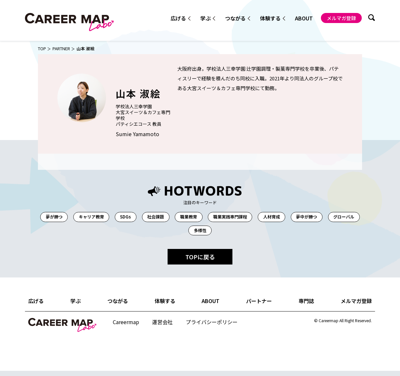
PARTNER (63, 48)
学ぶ (205, 18)
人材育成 (298, 217)
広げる (177, 18)
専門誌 (306, 306)
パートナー (259, 306)
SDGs (139, 217)
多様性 (220, 233)
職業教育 (209, 217)
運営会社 (162, 326)
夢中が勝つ (337, 217)
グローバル (183, 233)
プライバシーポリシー (211, 326)
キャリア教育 (101, 217)
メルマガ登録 (341, 17)
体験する (269, 18)
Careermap (126, 325)
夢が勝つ (60, 217)
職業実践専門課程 (254, 217)
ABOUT (303, 17)
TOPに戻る (200, 262)
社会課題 (172, 217)
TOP (42, 48)
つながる (234, 18)
